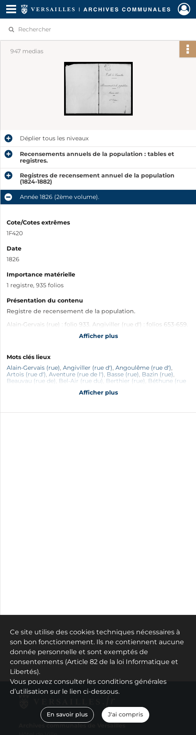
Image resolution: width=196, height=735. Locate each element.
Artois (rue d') (26, 374)
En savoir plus (67, 714)
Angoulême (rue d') (143, 367)
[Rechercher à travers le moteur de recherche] (94, 29)
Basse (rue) (123, 374)
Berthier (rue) (125, 381)
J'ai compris (125, 714)
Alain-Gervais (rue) (33, 367)
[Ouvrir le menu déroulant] (11, 10)
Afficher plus (98, 336)
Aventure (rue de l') (76, 374)
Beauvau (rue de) (31, 381)
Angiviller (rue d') (87, 367)
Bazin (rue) (157, 374)
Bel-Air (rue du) (81, 381)
